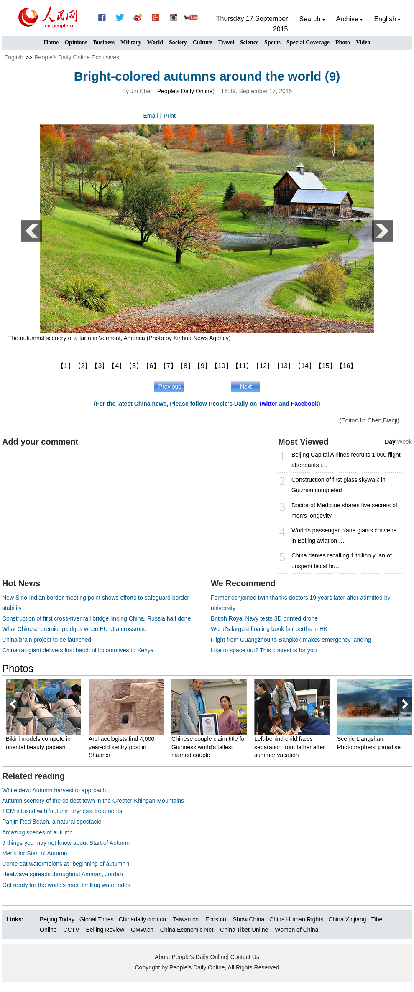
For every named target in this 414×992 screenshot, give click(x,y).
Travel (226, 42)
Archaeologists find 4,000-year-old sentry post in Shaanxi (122, 746)
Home (51, 42)
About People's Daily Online (191, 957)
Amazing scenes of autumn (37, 832)
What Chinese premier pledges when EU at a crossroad (74, 629)
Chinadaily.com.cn (142, 919)
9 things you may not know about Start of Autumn (66, 842)
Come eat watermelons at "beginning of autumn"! (65, 863)
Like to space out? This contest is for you (264, 650)
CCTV (71, 929)
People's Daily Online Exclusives (76, 57)
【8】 (185, 365)
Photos (17, 668)
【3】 (99, 365)
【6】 (151, 365)
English (13, 57)
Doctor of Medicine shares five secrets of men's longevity (344, 510)
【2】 (83, 365)
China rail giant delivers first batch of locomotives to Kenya (78, 650)
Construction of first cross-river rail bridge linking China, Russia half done (96, 618)
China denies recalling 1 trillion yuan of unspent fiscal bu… (341, 560)
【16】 (346, 365)
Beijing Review (105, 929)
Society (178, 42)
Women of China (296, 929)
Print (170, 115)
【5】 (134, 365)
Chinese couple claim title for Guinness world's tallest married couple (208, 746)
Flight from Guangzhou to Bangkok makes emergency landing (291, 639)
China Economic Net (187, 929)
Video (363, 42)
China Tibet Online (244, 929)
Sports (272, 42)
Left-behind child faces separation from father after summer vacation (289, 746)
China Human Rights (296, 919)
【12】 (263, 365)
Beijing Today (57, 919)
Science (249, 42)
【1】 (65, 365)
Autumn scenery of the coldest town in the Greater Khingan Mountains (93, 800)
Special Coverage (308, 42)
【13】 (283, 365)
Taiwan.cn (186, 919)
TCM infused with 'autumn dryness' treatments (62, 811)
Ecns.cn (215, 919)
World (155, 42)
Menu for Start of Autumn (34, 853)
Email (150, 115)
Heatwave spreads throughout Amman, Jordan (62, 874)
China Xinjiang (347, 919)
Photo (342, 42)
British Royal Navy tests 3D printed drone (264, 618)
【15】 (325, 365)
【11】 (242, 365)
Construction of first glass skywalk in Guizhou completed (338, 484)
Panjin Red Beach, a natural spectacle (51, 821)
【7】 (168, 365)
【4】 (116, 365)
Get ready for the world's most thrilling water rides (66, 885)
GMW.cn (143, 929)
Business (104, 42)
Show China (249, 919)
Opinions (75, 42)
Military (130, 42)
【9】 (202, 365)
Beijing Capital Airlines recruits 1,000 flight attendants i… (346, 459)
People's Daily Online (185, 91)
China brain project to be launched (46, 639)
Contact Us (244, 957)
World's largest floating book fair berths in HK (269, 629)
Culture (202, 42)
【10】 (221, 365)
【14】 (304, 365)
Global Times (96, 919)
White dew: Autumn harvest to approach (54, 790)
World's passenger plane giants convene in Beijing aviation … (343, 535)
